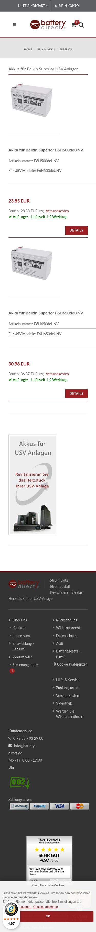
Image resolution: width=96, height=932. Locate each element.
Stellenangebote (25, 664)
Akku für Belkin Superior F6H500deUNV (45, 149)
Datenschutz (66, 635)
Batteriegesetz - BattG (68, 654)
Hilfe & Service (67, 680)
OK (48, 916)
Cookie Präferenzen (70, 664)
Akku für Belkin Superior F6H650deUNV (45, 312)
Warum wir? (22, 657)
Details (76, 230)
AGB (59, 643)
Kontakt (19, 628)
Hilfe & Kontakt (33, 6)
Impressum (21, 635)
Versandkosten (57, 211)
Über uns (20, 620)
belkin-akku (46, 49)
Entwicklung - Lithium (23, 646)
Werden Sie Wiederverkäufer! (69, 714)
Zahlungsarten (67, 688)
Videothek (64, 703)
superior (66, 49)
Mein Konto (66, 6)
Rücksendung (66, 620)
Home (28, 49)
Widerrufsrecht (68, 628)
